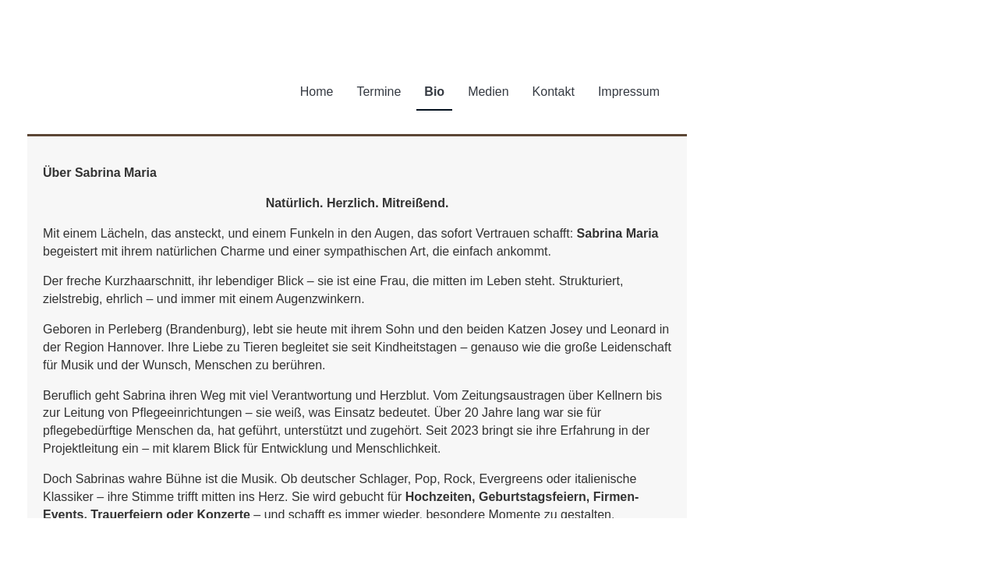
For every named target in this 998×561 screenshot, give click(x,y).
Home (317, 91)
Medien (488, 91)
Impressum (629, 91)
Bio (434, 91)
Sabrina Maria (154, 90)
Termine (378, 91)
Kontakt (554, 91)
